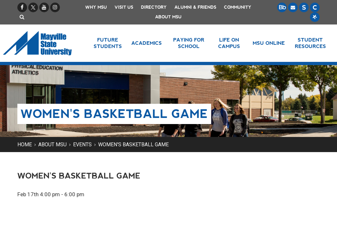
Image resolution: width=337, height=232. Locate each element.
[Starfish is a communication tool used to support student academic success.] (315, 17)
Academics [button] (146, 43)
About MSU (168, 17)
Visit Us (124, 7)
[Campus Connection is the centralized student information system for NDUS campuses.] (315, 7)
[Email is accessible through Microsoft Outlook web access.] (293, 7)
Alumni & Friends (195, 7)
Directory (154, 7)
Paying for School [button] (188, 43)
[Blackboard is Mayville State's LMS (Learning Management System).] (282, 7)
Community (237, 7)
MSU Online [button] (269, 43)
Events (82, 144)
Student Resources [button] (310, 43)
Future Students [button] (108, 43)
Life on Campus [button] (229, 43)
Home (24, 144)
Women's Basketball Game (133, 144)
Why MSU (96, 7)
